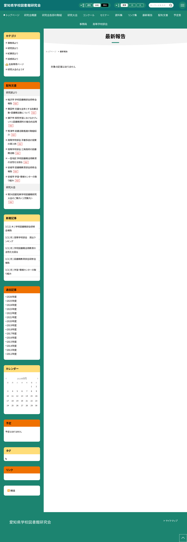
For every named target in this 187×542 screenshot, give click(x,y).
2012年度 (12, 354)
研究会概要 (30, 15)
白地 (97, 5)
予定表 (177, 15)
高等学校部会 (100, 24)
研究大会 (72, 15)
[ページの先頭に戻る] (183, 538)
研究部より (13, 48)
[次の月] (37, 378)
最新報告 (147, 15)
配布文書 (163, 15)
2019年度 (12, 325)
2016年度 (12, 337)
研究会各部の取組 (52, 15)
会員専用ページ (15, 64)
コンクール (89, 15)
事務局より (13, 42)
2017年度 (12, 333)
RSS (13, 490)
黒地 (105, 5)
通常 (89, 5)
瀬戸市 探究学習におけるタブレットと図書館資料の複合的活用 (22, 121)
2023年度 (12, 309)
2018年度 (12, 329)
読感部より (13, 58)
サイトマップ (172, 520)
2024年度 (12, 305)
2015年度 (12, 341)
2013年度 (12, 350)
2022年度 (12, 313)
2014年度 (12, 345)
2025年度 (12, 300)
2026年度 (12, 296)
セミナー (104, 15)
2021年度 (12, 317)
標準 (124, 5)
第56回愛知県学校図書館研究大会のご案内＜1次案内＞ (22, 198)
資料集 (118, 15)
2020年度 (12, 321)
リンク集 (132, 15)
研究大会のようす (16, 69)
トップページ (12, 15)
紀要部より (13, 53)
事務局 (83, 24)
